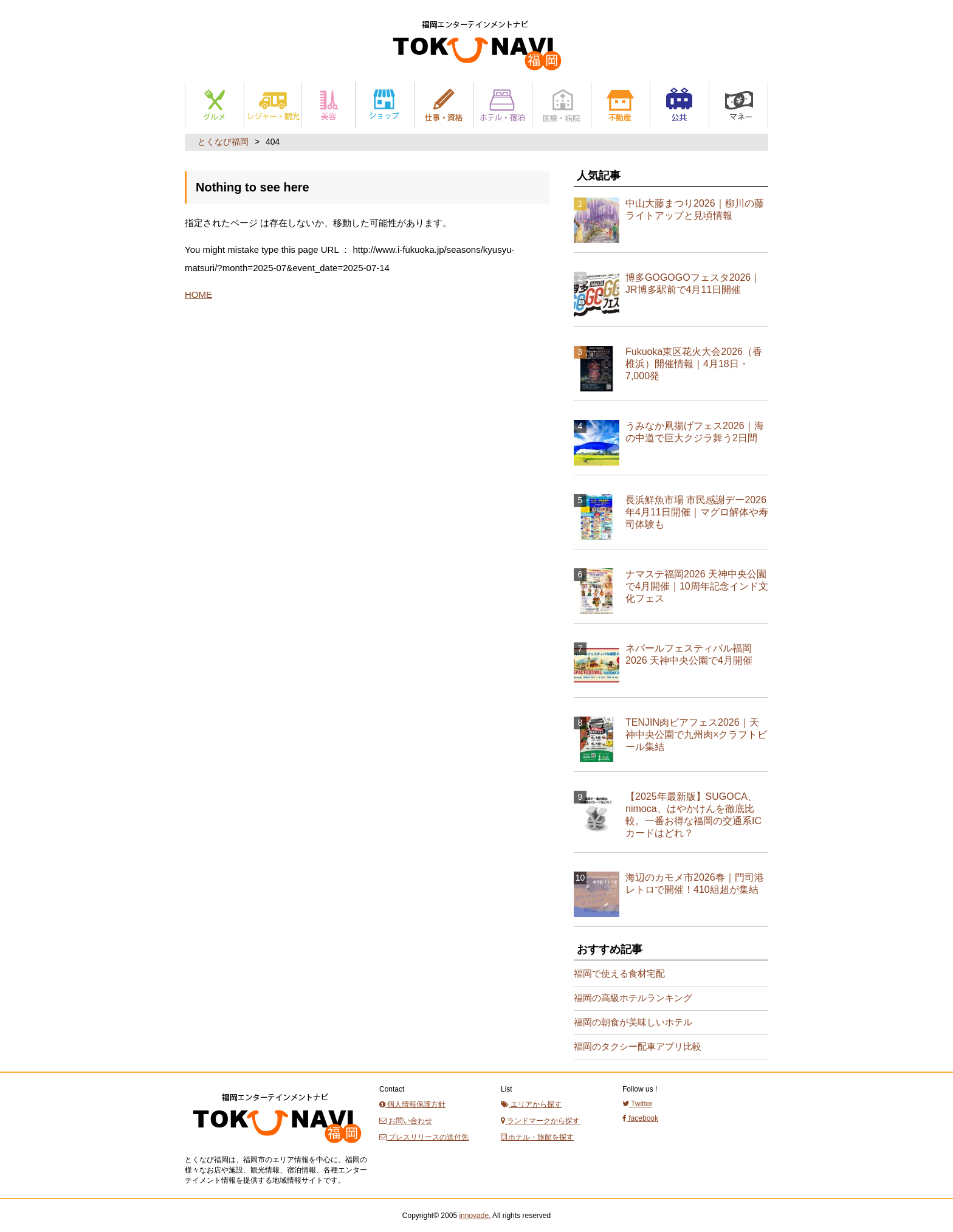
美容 (328, 105)
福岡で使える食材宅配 (619, 973)
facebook (640, 1118)
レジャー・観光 (272, 105)
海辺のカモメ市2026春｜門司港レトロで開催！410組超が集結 (694, 883)
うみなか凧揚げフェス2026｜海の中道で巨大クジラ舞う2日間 (694, 432)
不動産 (620, 105)
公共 (679, 105)
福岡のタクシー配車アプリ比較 (637, 1046)
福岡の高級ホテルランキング (633, 998)
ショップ (385, 105)
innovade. (474, 1215)
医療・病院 (561, 105)
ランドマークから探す (540, 1121)
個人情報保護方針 (412, 1104)
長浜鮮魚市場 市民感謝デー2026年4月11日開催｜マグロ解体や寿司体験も (696, 512)
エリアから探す (531, 1104)
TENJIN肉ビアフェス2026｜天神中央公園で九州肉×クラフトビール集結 (696, 734)
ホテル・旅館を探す (537, 1137)
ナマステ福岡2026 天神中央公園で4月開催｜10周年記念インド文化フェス (696, 586)
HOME (198, 294)
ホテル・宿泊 (502, 105)
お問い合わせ (405, 1121)
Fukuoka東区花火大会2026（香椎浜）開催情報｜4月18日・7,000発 (693, 363)
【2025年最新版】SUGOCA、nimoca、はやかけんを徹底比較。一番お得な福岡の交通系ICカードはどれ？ (693, 814)
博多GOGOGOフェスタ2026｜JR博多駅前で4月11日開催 (692, 283)
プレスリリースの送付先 (424, 1137)
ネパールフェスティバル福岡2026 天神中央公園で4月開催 (688, 654)
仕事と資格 (444, 105)
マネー (738, 105)
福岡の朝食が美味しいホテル (633, 1022)
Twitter (637, 1104)
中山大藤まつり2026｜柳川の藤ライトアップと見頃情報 (694, 209)
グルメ (214, 105)
